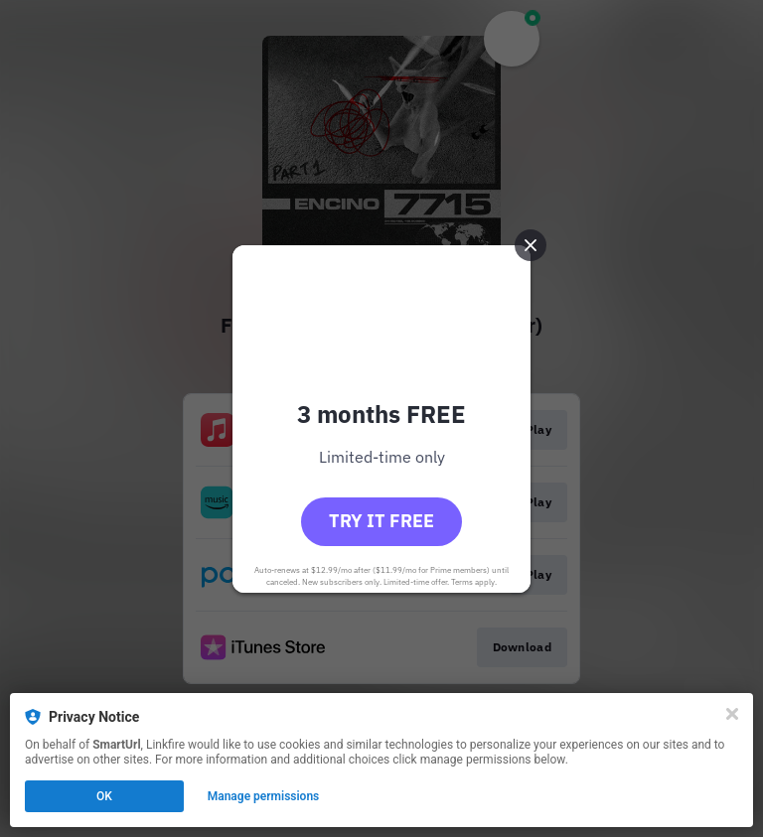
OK (104, 796)
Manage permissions (264, 796)
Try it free (381, 520)
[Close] (732, 714)
